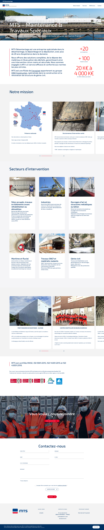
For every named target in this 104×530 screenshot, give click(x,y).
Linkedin (41, 513)
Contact (99, 5)
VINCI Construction (19, 73)
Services (85, 5)
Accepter (96, 527)
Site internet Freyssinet (84, 513)
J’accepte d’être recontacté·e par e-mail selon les (51, 485)
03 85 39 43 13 (62, 518)
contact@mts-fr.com (63, 516)
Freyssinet (36, 70)
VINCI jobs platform (51, 421)
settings (42, 527)
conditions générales (62, 485)
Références (92, 5)
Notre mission (76, 5)
